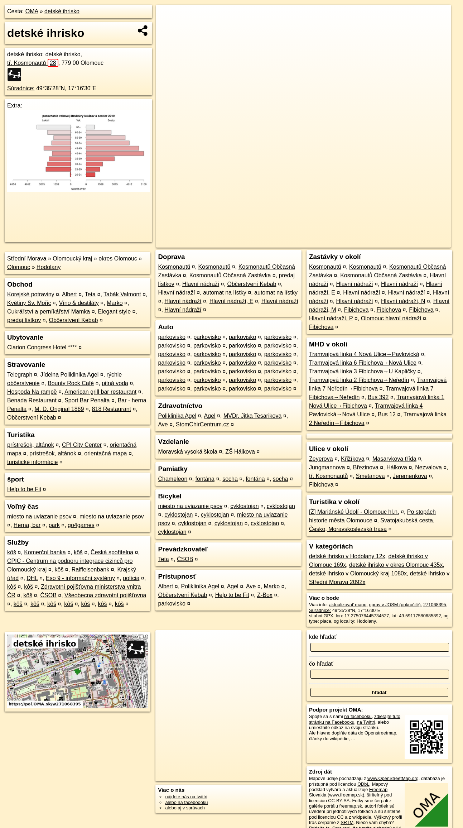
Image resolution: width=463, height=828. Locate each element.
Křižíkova (353, 459)
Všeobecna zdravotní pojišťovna (105, 595)
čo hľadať (321, 664)
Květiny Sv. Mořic (29, 303)
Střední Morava (26, 258)
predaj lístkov (24, 320)
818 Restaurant (111, 409)
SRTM (347, 822)
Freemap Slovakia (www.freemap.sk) (348, 792)
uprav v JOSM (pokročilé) (394, 604)
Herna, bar (27, 525)
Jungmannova (327, 467)
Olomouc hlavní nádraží (391, 318)
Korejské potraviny (30, 294)
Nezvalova (428, 467)
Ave (163, 424)
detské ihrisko (61, 11)
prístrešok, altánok (30, 445)
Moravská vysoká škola (187, 452)
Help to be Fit (24, 489)
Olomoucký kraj (72, 258)
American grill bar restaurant (100, 392)
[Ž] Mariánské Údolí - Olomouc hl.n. (354, 512)
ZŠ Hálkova (240, 452)
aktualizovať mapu (347, 604)
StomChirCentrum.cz (202, 424)
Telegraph (19, 375)
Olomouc (18, 267)
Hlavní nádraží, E (231, 301)
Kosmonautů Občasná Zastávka (230, 275)
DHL (32, 578)
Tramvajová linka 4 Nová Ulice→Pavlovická (364, 354)
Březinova (365, 467)
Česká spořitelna (112, 552)
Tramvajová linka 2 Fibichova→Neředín (359, 380)
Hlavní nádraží (200, 284)
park (54, 525)
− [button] (168, 28)
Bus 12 (387, 414)
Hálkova (396, 467)
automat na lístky (224, 292)
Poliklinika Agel (177, 416)
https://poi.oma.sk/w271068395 (419, 242)
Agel (210, 416)
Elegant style (114, 311)
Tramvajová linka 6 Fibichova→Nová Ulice (362, 363)
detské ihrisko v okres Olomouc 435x (396, 565)
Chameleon (172, 479)
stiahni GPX (321, 615)
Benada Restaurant (32, 400)
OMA (31, 11)
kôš (11, 552)
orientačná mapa (105, 453)
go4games (81, 525)
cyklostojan (244, 506)
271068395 (434, 604)
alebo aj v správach (184, 807)
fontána (205, 479)
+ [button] (168, 16)
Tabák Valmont (122, 294)
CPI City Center (82, 445)
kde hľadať (323, 637)
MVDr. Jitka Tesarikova (252, 416)
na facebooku (358, 716)
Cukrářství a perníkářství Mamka (48, 311)
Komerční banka (45, 552)
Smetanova (370, 476)
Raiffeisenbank (91, 569)
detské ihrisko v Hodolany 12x (347, 556)
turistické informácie (32, 462)
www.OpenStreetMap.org (393, 778)
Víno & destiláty (79, 303)
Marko (114, 303)
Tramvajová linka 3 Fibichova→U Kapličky (362, 371)
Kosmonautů (174, 267)
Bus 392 (378, 397)
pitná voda (115, 383)
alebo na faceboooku (186, 802)
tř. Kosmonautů (32, 63)
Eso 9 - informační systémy (80, 578)
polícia (131, 578)
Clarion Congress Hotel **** (42, 347)
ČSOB (48, 595)
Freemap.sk (366, 242)
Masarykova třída (394, 459)
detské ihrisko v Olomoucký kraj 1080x (358, 573)
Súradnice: (21, 88)
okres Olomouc (117, 258)
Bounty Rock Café (71, 383)
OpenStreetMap (329, 242)
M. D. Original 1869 (59, 409)
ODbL (363, 784)
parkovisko (171, 337)
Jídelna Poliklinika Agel (69, 375)
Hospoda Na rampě (32, 392)
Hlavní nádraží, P (331, 318)
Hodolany (49, 267)
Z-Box (265, 595)
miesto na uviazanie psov (39, 516)
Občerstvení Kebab (73, 320)
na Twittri (366, 722)
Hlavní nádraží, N (403, 301)
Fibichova (356, 310)
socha (230, 479)
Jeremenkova (410, 476)
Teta (90, 294)
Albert (69, 294)
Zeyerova (321, 459)
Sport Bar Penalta (87, 400)
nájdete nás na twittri (186, 796)
